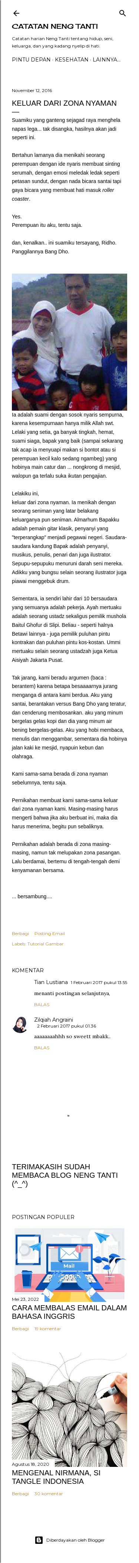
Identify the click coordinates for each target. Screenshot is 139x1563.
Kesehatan (72, 59)
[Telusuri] (122, 11)
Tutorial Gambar (45, 943)
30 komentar (48, 1493)
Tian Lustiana (51, 982)
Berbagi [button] (20, 933)
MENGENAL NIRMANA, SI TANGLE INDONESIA (56, 1477)
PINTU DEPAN (31, 59)
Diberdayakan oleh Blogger (69, 1540)
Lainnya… (106, 59)
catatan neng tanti (55, 26)
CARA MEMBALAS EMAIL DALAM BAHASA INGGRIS (69, 1312)
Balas (41, 1004)
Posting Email (49, 933)
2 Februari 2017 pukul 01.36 (66, 1026)
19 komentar (47, 1328)
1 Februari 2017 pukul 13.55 (99, 982)
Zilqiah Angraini (53, 1019)
